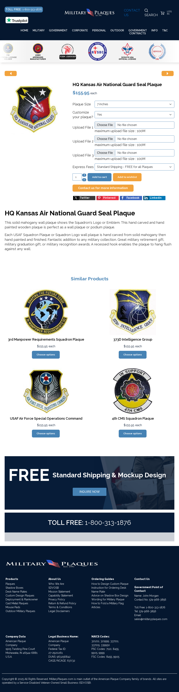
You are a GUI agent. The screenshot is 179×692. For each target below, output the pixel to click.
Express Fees (83, 167)
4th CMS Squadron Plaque (133, 418)
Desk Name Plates (16, 591)
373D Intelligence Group (132, 339)
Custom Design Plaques (20, 595)
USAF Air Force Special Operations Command (46, 418)
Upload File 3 (83, 155)
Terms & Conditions (60, 607)
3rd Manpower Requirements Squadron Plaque (46, 339)
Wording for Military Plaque (107, 599)
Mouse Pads (13, 607)
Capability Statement (60, 595)
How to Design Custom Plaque (109, 583)
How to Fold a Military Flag (107, 603)
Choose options (46, 354)
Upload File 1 (83, 127)
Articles (95, 607)
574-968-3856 (157, 599)
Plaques (10, 583)
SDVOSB (53, 587)
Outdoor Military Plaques (20, 611)
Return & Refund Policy (62, 603)
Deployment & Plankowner (22, 599)
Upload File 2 (83, 141)
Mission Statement (59, 591)
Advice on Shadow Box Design (109, 595)
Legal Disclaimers (59, 611)
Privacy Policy (56, 599)
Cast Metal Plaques (17, 603)
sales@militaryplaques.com (150, 619)
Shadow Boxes (14, 587)
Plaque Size (82, 104)
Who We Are (56, 583)
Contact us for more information (103, 188)
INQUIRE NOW (89, 491)
